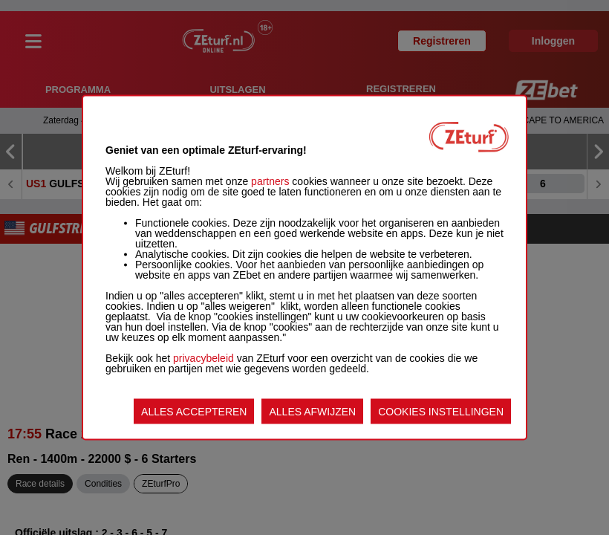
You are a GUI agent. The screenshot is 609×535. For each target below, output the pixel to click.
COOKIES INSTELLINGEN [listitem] (441, 412)
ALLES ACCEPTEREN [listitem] (194, 412)
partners (270, 181)
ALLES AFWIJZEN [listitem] (312, 412)
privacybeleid (203, 358)
